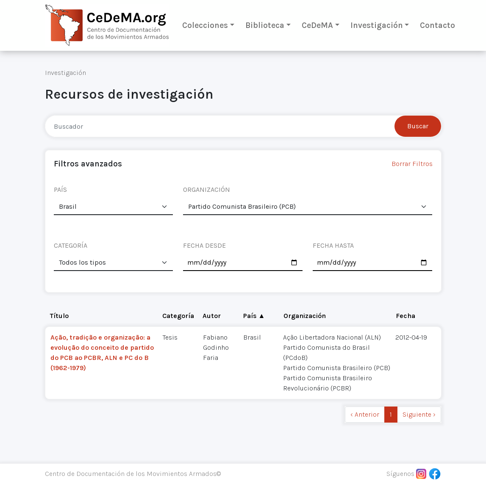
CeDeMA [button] (317, 25)
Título (59, 316)
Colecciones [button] (205, 25)
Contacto (437, 25)
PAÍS (60, 189)
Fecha (405, 316)
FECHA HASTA (333, 245)
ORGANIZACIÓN (206, 189)
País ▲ (254, 316)
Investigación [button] (376, 25)
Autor (212, 316)
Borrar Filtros (412, 164)
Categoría (178, 316)
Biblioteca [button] (264, 25)
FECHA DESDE (204, 245)
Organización (304, 316)
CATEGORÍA (70, 245)
